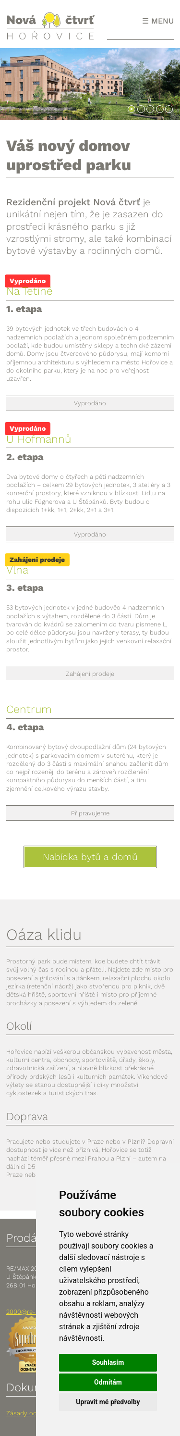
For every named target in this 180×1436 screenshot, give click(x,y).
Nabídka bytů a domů (90, 856)
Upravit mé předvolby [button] (108, 1402)
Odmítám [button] (108, 1382)
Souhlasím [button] (108, 1362)
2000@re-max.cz (31, 1311)
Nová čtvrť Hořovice (50, 26)
